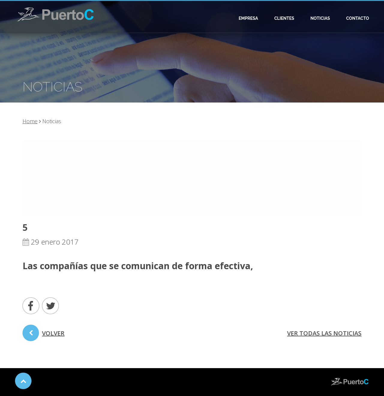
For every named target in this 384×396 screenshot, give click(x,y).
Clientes (284, 18)
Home (30, 121)
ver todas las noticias (324, 333)
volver (43, 335)
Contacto (357, 18)
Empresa (248, 18)
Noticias (320, 18)
